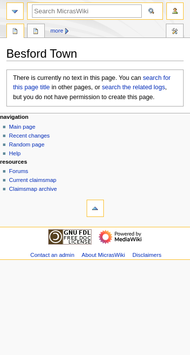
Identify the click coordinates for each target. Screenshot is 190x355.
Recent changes (29, 136)
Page (15, 32)
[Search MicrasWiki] (87, 11)
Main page (22, 127)
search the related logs (133, 87)
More (57, 31)
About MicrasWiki (103, 255)
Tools (174, 32)
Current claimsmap (32, 180)
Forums (18, 171)
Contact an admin (52, 255)
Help (15, 153)
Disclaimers (146, 255)
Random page (26, 144)
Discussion (36, 32)
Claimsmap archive (33, 189)
